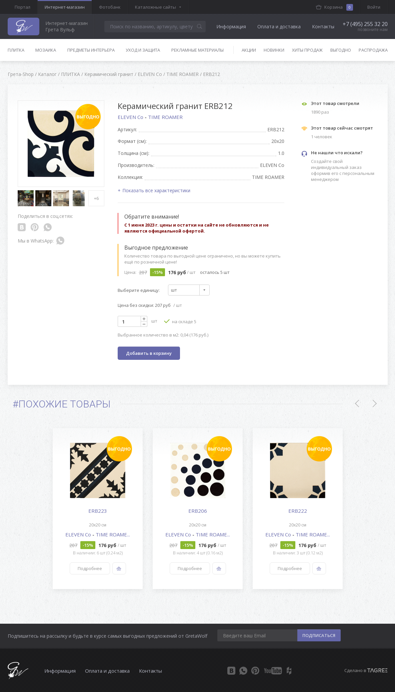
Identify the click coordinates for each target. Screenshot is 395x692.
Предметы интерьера (91, 50)
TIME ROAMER (165, 117)
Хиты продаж (307, 50)
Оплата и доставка (279, 26)
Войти (373, 7)
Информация (231, 26)
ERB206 (197, 510)
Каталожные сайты (155, 7)
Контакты (323, 26)
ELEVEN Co (131, 117)
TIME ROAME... (113, 534)
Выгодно (340, 50)
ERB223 (97, 510)
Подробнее (89, 568)
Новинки (274, 50)
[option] (98, 508)
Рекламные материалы (197, 50)
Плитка (16, 50)
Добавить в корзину (149, 353)
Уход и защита (143, 50)
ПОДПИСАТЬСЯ (318, 635)
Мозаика (45, 50)
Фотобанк (110, 7)
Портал (22, 7)
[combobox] (189, 290)
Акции (249, 50)
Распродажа (373, 50)
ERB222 (297, 510)
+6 (96, 198)
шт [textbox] (174, 290)
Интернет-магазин (65, 7)
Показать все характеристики (156, 190)
